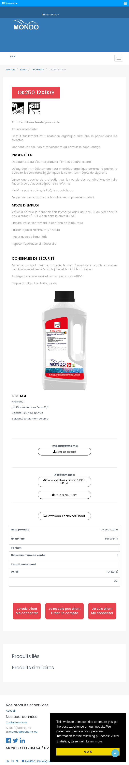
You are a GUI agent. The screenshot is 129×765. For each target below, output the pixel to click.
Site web (9, 3)
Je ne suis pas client (64, 611)
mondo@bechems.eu (23, 732)
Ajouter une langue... (37, 761)
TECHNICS (38, 69)
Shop (23, 69)
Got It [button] (88, 751)
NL (17, 761)
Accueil (10, 711)
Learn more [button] (94, 741)
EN (7, 761)
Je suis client (27, 611)
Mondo (10, 69)
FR (13, 56)
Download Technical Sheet (64, 516)
